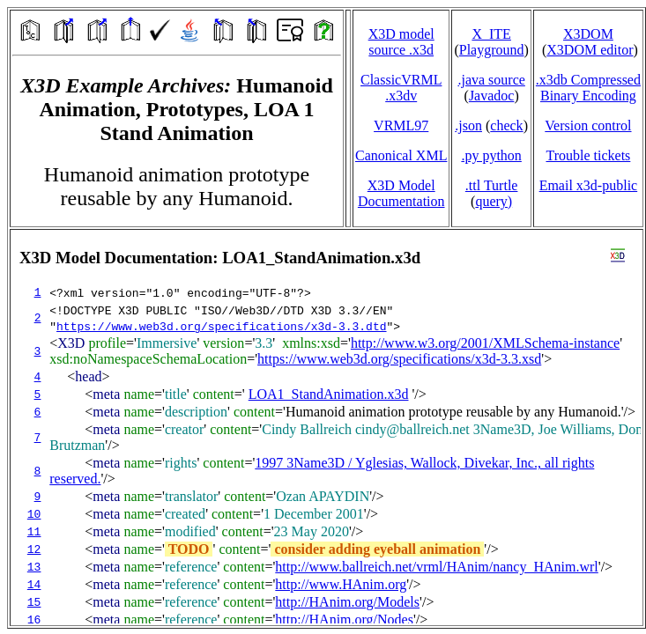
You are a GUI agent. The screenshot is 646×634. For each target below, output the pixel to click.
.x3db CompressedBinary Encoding (588, 87)
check (506, 125)
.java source (490, 79)
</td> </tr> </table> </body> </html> (326, 427)
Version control (588, 125)
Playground (491, 49)
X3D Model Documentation (401, 193)
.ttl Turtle (491, 185)
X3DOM (588, 33)
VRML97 (401, 125)
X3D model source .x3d (401, 41)
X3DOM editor (589, 49)
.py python (491, 155)
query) (493, 201)
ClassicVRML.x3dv (401, 87)
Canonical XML (401, 155)
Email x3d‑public (588, 185)
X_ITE (491, 33)
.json (468, 125)
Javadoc (492, 95)
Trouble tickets (588, 155)
